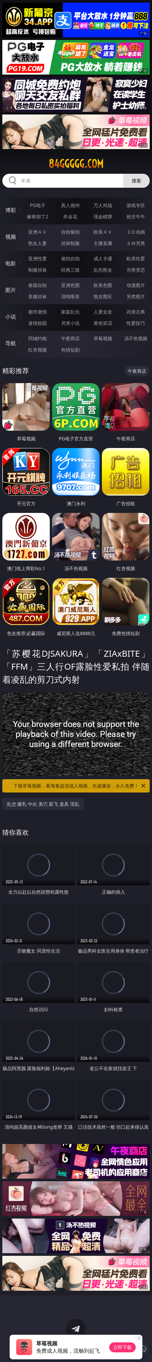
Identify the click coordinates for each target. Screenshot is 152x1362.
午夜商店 (70, 338)
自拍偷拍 (70, 232)
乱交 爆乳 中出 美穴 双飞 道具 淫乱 (43, 804)
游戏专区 (135, 205)
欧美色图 (103, 285)
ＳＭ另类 (135, 243)
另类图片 (135, 296)
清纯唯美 (70, 296)
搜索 (136, 180)
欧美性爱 (135, 258)
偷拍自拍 (70, 258)
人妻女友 (103, 312)
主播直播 (103, 243)
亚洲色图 (70, 285)
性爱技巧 (135, 323)
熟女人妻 (37, 243)
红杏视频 (37, 349)
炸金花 (70, 216)
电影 (10, 263)
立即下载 (122, 1347)
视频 (10, 236)
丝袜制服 (70, 243)
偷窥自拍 (37, 285)
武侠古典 (135, 312)
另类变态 (135, 270)
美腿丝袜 (37, 296)
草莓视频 (103, 338)
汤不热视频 (135, 338)
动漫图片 (135, 285)
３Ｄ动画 (135, 232)
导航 (10, 343)
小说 (10, 316)
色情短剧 (70, 349)
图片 (10, 290)
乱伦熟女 (103, 270)
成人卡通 (103, 258)
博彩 (10, 210)
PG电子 (37, 205)
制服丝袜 (37, 270)
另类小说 (70, 323)
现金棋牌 (103, 216)
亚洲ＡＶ (37, 232)
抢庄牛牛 (135, 216)
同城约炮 (37, 338)
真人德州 (70, 205)
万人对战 (103, 205)
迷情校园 (37, 323)
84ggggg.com (76, 163)
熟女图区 (103, 296)
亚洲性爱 (37, 258)
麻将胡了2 (37, 216)
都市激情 (37, 312)
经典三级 (70, 270)
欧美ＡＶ (103, 232)
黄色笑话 (103, 323)
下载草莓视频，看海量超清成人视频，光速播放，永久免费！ (79, 786)
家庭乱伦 (70, 312)
